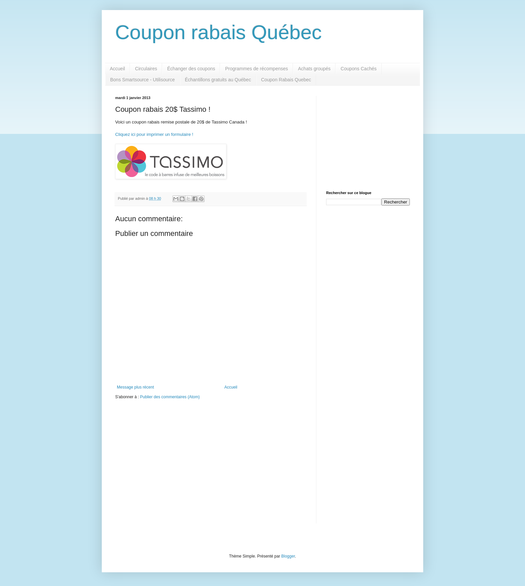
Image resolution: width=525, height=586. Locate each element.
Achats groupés (314, 68)
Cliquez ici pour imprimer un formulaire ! (154, 134)
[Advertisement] (368, 137)
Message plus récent (135, 387)
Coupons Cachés (358, 68)
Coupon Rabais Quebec (286, 79)
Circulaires (146, 68)
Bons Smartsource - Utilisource (142, 79)
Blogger (288, 556)
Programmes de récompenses (256, 68)
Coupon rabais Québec (218, 32)
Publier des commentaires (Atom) (170, 397)
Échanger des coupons (191, 68)
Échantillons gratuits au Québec (218, 79)
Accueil (117, 68)
